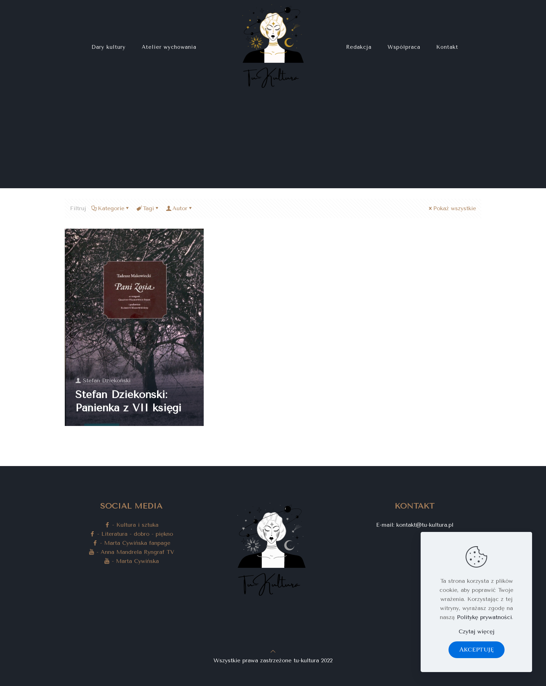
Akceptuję (476, 649)
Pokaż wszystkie (452, 208)
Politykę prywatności (484, 617)
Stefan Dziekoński (107, 380)
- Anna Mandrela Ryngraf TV (131, 552)
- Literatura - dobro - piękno (131, 534)
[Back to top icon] (273, 651)
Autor (179, 208)
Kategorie (110, 208)
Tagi (147, 208)
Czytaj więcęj (476, 631)
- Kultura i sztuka (131, 524)
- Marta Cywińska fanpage (131, 543)
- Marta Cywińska (131, 561)
